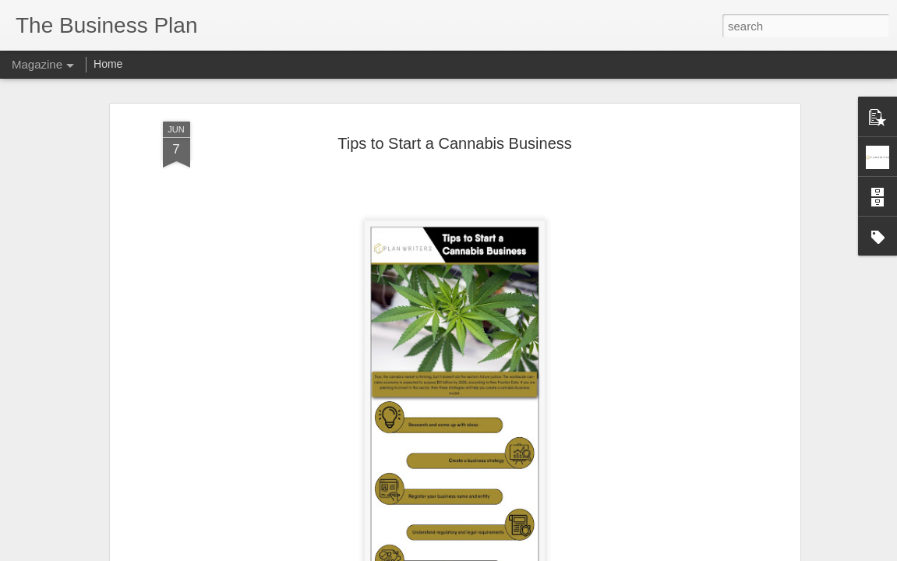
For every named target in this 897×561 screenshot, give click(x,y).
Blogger (497, 552)
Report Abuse (543, 552)
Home (108, 64)
